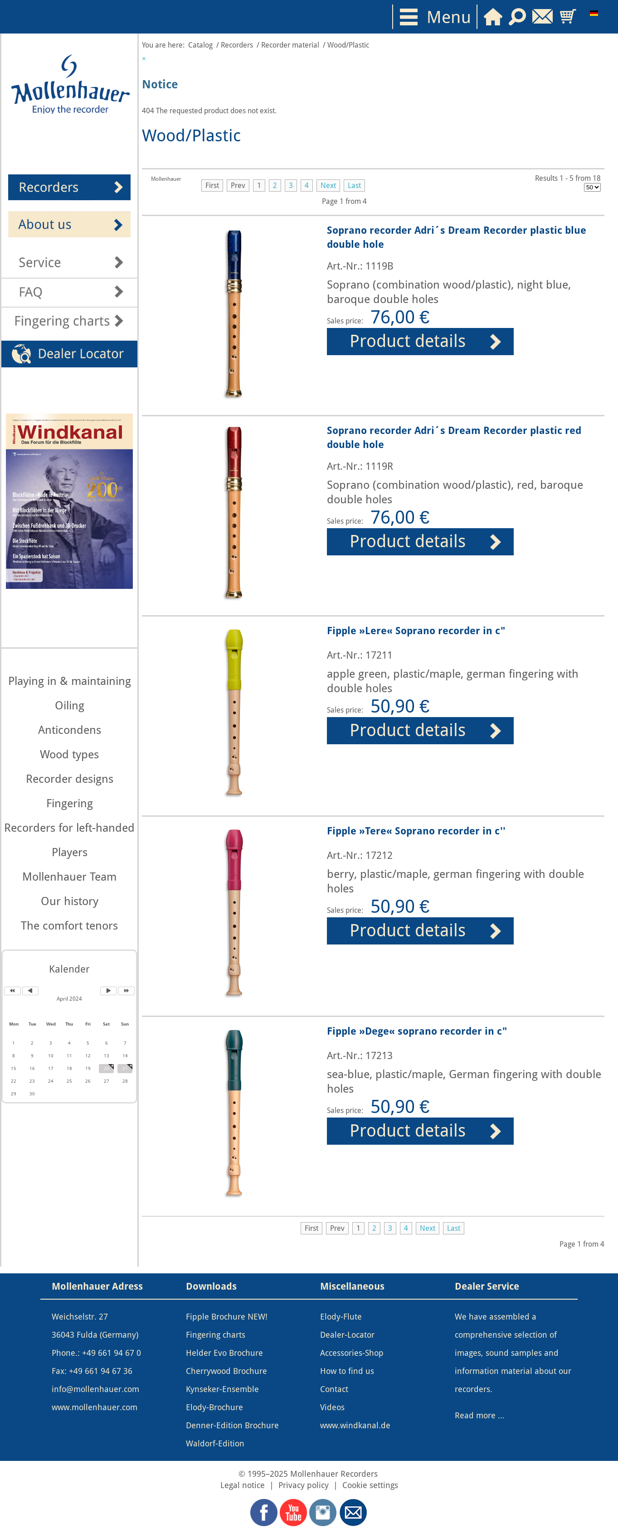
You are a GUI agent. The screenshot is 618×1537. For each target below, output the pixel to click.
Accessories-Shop (352, 1353)
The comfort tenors (69, 925)
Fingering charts (215, 1334)
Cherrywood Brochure (226, 1371)
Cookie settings (370, 1485)
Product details (408, 341)
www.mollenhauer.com (94, 1407)
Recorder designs (69, 778)
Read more (475, 1415)
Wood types (69, 754)
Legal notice (243, 1485)
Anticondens (69, 730)
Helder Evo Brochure (224, 1353)
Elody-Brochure (214, 1407)
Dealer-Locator (347, 1334)
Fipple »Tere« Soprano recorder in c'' (416, 831)
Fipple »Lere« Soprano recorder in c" (416, 630)
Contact (334, 1389)
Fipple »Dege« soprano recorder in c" (417, 1031)
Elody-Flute (341, 1316)
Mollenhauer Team (69, 876)
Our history (69, 901)
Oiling (69, 705)
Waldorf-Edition (215, 1443)
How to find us (347, 1371)
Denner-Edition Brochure (232, 1425)
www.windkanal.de (355, 1425)
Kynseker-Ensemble (222, 1389)
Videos (332, 1407)
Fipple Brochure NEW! (227, 1316)
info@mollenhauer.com (95, 1389)
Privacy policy (303, 1485)
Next (328, 185)
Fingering (69, 803)
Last (354, 185)
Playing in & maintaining (69, 681)
